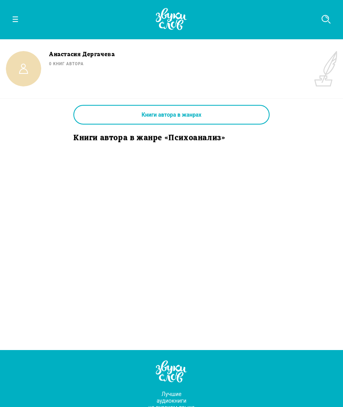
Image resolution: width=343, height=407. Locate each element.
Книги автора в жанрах (171, 115)
